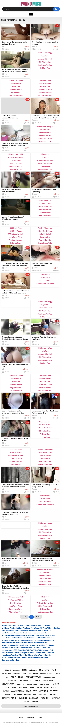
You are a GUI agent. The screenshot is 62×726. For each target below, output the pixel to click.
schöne (39, 687)
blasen (6, 691)
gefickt (8, 694)
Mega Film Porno (47, 645)
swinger (12, 681)
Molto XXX (18, 643)
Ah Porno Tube (45, 648)
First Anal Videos (8, 630)
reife (32, 687)
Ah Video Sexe (37, 635)
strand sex (6, 674)
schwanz (33, 698)
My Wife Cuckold (44, 625)
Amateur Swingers (21, 653)
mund (54, 670)
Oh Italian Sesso (33, 653)
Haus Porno (26, 643)
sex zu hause (17, 677)
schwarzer (54, 691)
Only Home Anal (23, 640)
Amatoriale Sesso (43, 633)
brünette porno (9, 698)
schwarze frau (33, 677)
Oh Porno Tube (21, 645)
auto (47, 670)
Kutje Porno (20, 625)
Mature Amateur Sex (34, 645)
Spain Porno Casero (33, 628)
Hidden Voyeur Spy (9, 625)
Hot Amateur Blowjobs (24, 635)
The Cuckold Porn (8, 643)
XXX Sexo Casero (8, 650)
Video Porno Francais (32, 630)
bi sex (24, 670)
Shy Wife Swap (19, 630)
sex (24, 674)
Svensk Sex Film (8, 638)
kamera (35, 701)
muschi (37, 681)
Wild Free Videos (32, 650)
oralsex (16, 670)
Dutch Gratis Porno (20, 638)
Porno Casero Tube (9, 657)
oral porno (33, 674)
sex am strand (10, 687)
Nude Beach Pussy (8, 655)
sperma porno (49, 677)
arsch (8, 670)
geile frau (18, 694)
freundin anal (32, 684)
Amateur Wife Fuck (31, 625)
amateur (43, 691)
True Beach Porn (46, 630)
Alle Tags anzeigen (31, 706)
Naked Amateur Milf (46, 638)
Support (30, 717)
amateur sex (17, 691)
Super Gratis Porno (47, 640)
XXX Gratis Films (20, 650)
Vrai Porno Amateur (9, 628)
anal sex (52, 695)
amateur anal (46, 674)
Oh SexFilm (56, 628)
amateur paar (8, 684)
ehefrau (42, 695)
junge (58, 673)
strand (53, 687)
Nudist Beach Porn (21, 648)
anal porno (44, 684)
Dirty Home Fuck (33, 638)
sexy (41, 670)
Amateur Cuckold (8, 648)
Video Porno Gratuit (9, 645)
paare (46, 687)
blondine (23, 698)
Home (21, 717)
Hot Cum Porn (21, 628)
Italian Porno (30, 657)
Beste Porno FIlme (30, 633)
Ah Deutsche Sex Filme (39, 643)
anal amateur (24, 681)
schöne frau (48, 681)
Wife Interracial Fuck (45, 650)
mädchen (33, 670)
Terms (41, 717)
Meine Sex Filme (34, 648)
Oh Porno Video (45, 628)
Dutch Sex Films (8, 633)
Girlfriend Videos (49, 635)
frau (28, 691)
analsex (20, 684)
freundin (44, 698)
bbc (7, 677)
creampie (17, 673)
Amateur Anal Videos (9, 640)
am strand (23, 687)
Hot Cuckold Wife (41, 657)
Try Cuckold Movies (9, 635)
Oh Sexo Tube (18, 633)
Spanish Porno (21, 657)
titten (26, 701)
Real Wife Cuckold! (22, 655)
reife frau (56, 698)
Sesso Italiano (34, 655)
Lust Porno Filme (35, 640)
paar (35, 691)
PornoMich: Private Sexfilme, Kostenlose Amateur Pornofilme (28, 722)
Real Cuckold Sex (45, 655)
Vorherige (24, 617)
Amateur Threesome (46, 653)
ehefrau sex (30, 694)
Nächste (38, 617)
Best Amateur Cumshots (10, 660)
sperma (56, 684)
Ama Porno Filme (8, 653)
